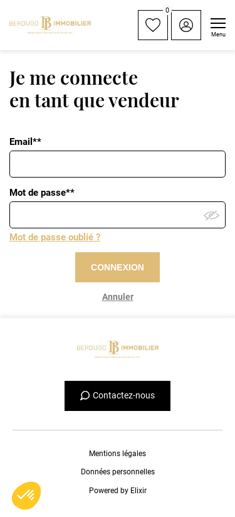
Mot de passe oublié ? (54, 237)
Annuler (117, 297)
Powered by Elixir (118, 490)
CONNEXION (117, 267)
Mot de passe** (42, 192)
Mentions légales (117, 453)
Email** (25, 141)
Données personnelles (118, 471)
